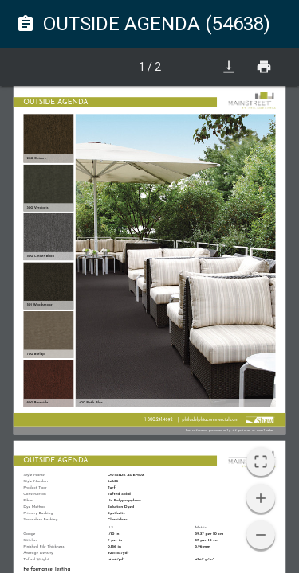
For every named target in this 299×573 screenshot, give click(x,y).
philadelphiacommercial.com (210, 420)
